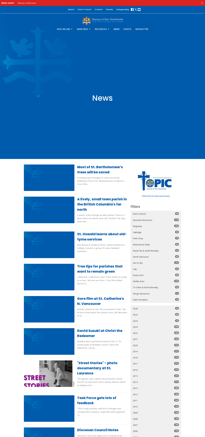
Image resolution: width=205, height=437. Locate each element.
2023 (156, 326)
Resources (102, 29)
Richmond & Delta (156, 244)
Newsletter (141, 29)
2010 (156, 406)
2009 (156, 412)
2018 (156, 357)
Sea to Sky (156, 262)
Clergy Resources (156, 293)
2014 (156, 382)
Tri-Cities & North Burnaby (156, 287)
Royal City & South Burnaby (156, 250)
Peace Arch (156, 275)
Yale (156, 269)
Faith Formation (156, 299)
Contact (99, 9)
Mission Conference (27, 3)
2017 (156, 363)
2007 (156, 424)
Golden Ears (156, 281)
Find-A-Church (84, 9)
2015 (156, 375)
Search (71, 9)
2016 (156, 369)
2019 (156, 351)
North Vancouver (156, 256)
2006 (156, 431)
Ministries (84, 29)
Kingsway (156, 226)
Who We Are (65, 29)
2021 (156, 339)
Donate (109, 9)
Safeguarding (122, 9)
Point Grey (156, 238)
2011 (156, 400)
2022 (156, 332)
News (117, 29)
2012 (156, 394)
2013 (156, 388)
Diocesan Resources (156, 219)
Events (127, 29)
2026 (156, 308)
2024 (156, 320)
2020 (156, 345)
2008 (156, 418)
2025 (156, 314)
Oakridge (156, 232)
